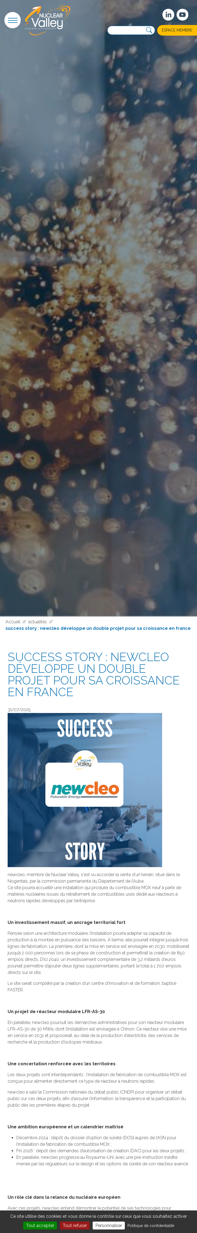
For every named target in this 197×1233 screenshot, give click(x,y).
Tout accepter (40, 1225)
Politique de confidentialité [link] (151, 1225)
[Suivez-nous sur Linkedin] (168, 15)
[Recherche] (149, 30)
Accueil (12, 621)
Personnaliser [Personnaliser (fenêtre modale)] (108, 1225)
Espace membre (177, 30)
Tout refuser (75, 1225)
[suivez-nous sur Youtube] (183, 15)
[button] (12, 20)
